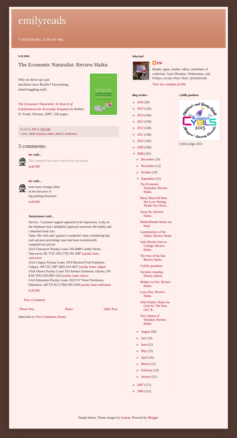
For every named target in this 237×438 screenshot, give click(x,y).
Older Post (111, 309)
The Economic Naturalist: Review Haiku (153, 188)
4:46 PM (34, 166)
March (145, 364)
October (146, 172)
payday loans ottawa (75, 275)
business (41, 133)
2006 (140, 391)
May (144, 351)
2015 (140, 108)
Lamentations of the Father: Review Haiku (156, 234)
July (144, 338)
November (148, 166)
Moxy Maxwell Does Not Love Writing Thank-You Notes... (154, 202)
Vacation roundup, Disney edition (152, 274)
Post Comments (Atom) (51, 317)
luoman (125, 417)
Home (69, 309)
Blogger (153, 417)
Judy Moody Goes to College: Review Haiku (153, 245)
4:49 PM (34, 202)
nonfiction (71, 133)
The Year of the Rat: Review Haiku (153, 257)
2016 (140, 102)
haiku (51, 133)
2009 (140, 147)
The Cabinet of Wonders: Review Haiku (153, 319)
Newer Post (26, 309)
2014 (140, 115)
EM (159, 63)
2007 (140, 385)
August (146, 331)
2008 (140, 153)
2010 (140, 141)
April (144, 357)
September (148, 178)
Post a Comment (34, 300)
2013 (140, 121)
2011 (140, 134)
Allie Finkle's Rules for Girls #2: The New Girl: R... (155, 306)
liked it (59, 133)
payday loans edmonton (96, 284)
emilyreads (42, 20)
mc (30, 154)
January (146, 376)
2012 (140, 128)
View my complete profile (169, 84)
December (148, 159)
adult (32, 133)
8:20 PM (34, 290)
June (144, 344)
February (147, 370)
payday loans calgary (92, 266)
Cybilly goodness (151, 266)
